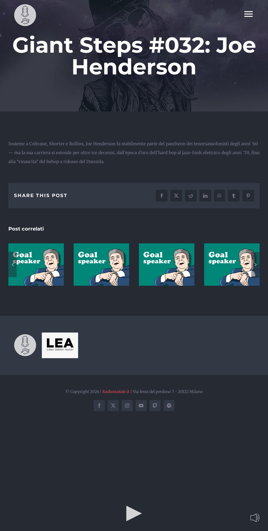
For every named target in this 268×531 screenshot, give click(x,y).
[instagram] (127, 405)
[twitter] (113, 405)
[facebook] (99, 405)
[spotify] (169, 405)
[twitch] (155, 405)
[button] (12, 264)
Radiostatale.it (115, 391)
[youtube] (141, 405)
